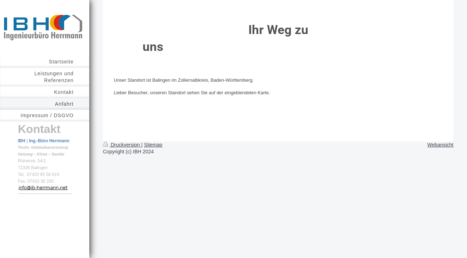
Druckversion (122, 145)
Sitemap (153, 145)
